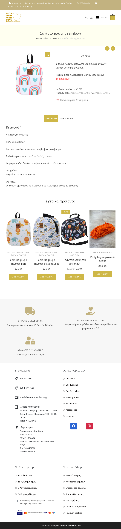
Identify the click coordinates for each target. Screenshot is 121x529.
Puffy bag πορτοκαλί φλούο (102, 259)
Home (39, 38)
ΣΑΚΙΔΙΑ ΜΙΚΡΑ (84, 92)
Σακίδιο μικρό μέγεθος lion (18, 261)
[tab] (51, 118)
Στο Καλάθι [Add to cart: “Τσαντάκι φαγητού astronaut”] (74, 276)
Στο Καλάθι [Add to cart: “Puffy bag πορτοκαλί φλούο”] (102, 274)
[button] (72, 100)
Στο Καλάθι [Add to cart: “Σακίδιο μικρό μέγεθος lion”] (18, 276)
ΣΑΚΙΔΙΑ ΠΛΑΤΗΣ (101, 92)
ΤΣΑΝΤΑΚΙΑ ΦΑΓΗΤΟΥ (77, 254)
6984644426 (85, 3)
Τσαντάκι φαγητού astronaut (74, 261)
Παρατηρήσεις (67, 118)
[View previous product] (107, 48)
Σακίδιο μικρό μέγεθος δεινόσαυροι (46, 261)
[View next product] (113, 48)
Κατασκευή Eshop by (61, 525)
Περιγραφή (51, 118)
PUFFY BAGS (106, 252)
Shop (46, 38)
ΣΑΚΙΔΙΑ (55, 38)
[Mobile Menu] (100, 17)
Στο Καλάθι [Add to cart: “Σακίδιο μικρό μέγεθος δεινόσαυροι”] (46, 276)
